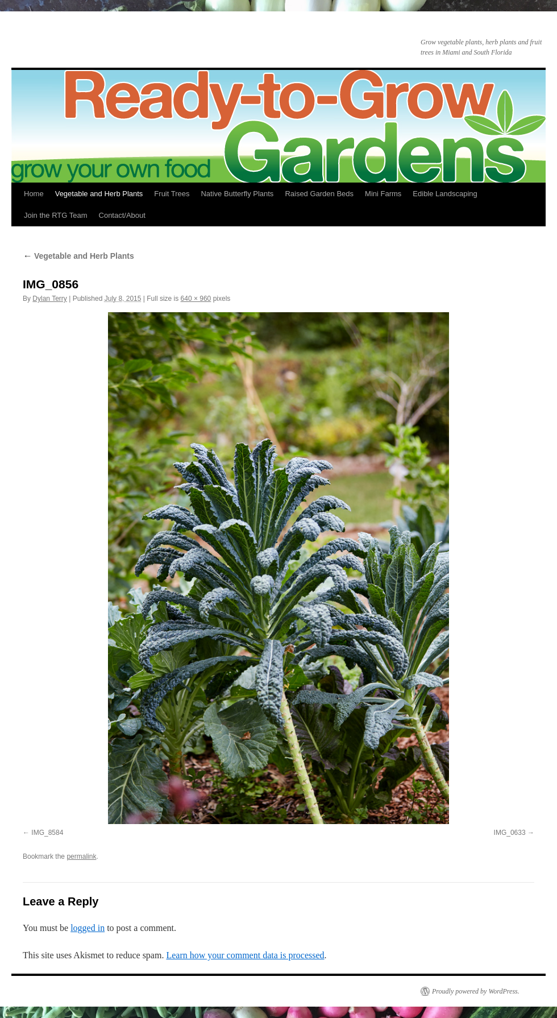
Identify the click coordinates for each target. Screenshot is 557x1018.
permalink (81, 856)
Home (34, 193)
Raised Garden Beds (319, 193)
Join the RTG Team (56, 215)
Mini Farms (383, 193)
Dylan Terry (49, 299)
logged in (87, 928)
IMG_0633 (510, 833)
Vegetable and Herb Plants (99, 193)
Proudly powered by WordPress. (475, 991)
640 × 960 (196, 299)
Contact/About (122, 215)
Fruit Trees (171, 193)
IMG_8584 (47, 833)
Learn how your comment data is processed (245, 955)
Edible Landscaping (445, 193)
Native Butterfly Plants (237, 193)
